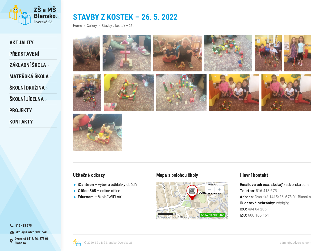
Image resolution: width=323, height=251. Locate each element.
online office (99, 191)
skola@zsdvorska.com (290, 184)
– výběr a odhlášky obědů (105, 184)
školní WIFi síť (99, 197)
